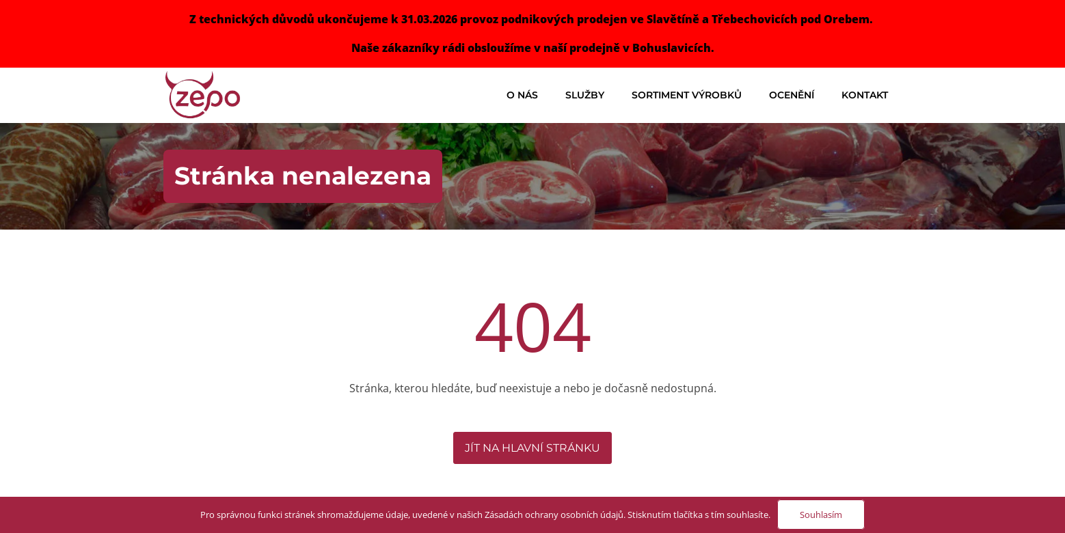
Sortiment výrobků (687, 95)
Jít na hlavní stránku (532, 447)
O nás (522, 95)
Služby (584, 95)
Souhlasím (821, 514)
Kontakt (864, 95)
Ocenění (791, 95)
